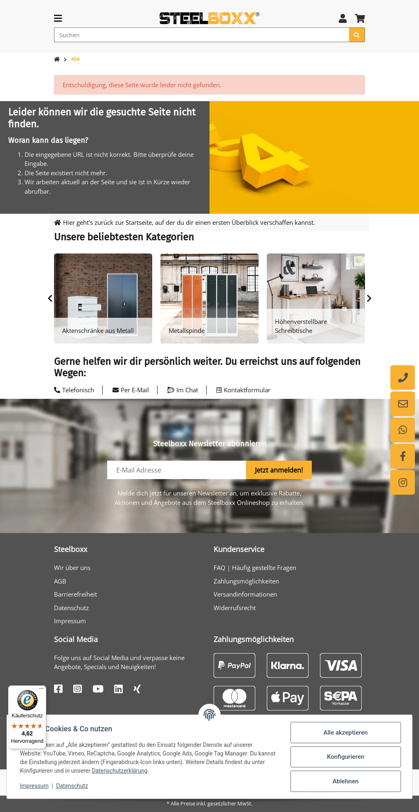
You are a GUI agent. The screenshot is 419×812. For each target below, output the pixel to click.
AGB (60, 581)
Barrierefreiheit (75, 594)
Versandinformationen (245, 594)
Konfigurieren (345, 756)
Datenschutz (71, 608)
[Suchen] (201, 34)
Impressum (70, 621)
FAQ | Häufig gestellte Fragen (255, 567)
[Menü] (41, 690)
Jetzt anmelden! (279, 470)
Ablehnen (345, 781)
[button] (343, 18)
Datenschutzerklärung (134, 770)
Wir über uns (72, 567)
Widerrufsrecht (235, 608)
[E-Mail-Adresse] (176, 470)
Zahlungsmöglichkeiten (246, 581)
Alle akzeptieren (345, 732)
